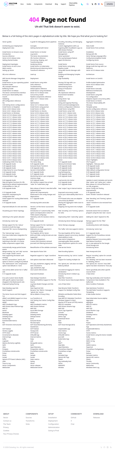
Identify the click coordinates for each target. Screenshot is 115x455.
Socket (4, 357)
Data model (90, 46)
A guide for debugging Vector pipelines (43, 42)
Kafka (88, 337)
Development (90, 93)
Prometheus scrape (64, 351)
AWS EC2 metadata (64, 304)
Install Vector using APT (66, 52)
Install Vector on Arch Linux (11, 66)
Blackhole (5, 312)
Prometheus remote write (11, 351)
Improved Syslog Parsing (10, 284)
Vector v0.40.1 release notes (11, 150)
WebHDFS (61, 365)
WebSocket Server (36, 367)
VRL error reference (8, 74)
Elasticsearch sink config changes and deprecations (42, 195)
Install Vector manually (94, 89)
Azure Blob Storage (36, 310)
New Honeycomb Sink (93, 251)
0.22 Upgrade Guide (65, 182)
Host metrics (62, 331)
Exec (59, 321)
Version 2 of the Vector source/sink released (41, 208)
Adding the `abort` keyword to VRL (97, 217)
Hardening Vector (36, 64)
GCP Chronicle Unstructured (11, 325)
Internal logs (6, 337)
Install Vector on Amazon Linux (12, 52)
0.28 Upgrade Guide (65, 174)
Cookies (6, 430)
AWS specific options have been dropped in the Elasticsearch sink (13, 281)
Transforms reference (37, 70)
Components (32, 414)
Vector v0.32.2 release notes (39, 141)
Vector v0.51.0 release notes (95, 156)
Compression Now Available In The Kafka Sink (97, 281)
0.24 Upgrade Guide (9, 180)
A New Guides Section (93, 294)
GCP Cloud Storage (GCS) (66, 325)
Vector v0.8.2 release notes (95, 111)
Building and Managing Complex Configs (69, 75)
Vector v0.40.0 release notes (95, 148)
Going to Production (65, 89)
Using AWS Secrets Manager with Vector (69, 71)
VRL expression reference (66, 93)
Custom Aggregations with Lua (68, 46)
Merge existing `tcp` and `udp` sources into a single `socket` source (15, 252)
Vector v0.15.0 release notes (39, 119)
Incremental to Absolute (10, 335)
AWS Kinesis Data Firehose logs (12, 306)
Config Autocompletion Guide (96, 58)
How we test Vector (64, 247)
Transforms (30, 421)
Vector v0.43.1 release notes (67, 152)
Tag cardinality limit (64, 361)
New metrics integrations (66, 239)
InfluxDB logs (34, 335)
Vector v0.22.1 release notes (67, 129)
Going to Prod (53, 430)
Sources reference (8, 56)
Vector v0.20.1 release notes (39, 127)
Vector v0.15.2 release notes (95, 119)
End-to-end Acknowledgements (68, 105)
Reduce (88, 353)
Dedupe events (35, 317)
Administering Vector (65, 87)
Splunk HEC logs (63, 357)
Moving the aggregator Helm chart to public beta (70, 204)
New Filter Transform (65, 278)
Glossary (89, 105)
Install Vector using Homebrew (40, 91)
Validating (5, 99)
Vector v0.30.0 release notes (39, 139)
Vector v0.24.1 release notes (11, 133)
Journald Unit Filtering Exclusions (41, 243)
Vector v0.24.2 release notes (39, 133)
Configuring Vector (92, 60)
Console (61, 312)
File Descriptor (35, 323)
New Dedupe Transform (38, 278)
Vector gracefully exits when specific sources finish (98, 271)
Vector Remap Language (66, 225)
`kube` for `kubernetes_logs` (39, 184)
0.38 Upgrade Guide (9, 168)
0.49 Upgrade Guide (9, 164)
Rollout (60, 97)
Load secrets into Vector (66, 180)
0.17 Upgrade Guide (37, 198)
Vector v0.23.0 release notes (39, 131)
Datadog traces (7, 317)
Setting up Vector (8, 70)
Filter (60, 323)
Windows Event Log (92, 367)
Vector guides (7, 42)
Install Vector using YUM (66, 111)
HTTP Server (34, 333)
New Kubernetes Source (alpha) (96, 298)
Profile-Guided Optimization (95, 82)
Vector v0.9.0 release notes (39, 113)
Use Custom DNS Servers (38, 270)
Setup (51, 414)
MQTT (60, 343)
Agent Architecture (64, 60)
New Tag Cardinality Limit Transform (98, 278)
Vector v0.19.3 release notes (95, 125)
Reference (61, 91)
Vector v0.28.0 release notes (11, 137)
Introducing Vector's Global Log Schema (68, 275)
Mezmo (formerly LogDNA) (11, 343)
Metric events (6, 68)
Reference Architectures (94, 91)
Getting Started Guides (10, 60)
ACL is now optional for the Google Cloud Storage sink (97, 244)
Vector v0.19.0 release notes (11, 125)
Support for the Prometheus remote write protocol (98, 236)
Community (76, 414)
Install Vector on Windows (11, 113)
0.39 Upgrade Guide (93, 166)
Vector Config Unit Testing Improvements (95, 189)
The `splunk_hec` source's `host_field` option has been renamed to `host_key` (99, 265)
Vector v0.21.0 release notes (67, 127)
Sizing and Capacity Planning (68, 103)
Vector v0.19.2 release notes (67, 125)
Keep (32, 339)
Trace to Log (6, 363)
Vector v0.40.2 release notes (39, 150)
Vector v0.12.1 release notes (11, 117)
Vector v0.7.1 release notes (39, 99)
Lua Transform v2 (36, 298)
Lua (59, 341)
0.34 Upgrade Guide (93, 168)
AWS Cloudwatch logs (9, 304)
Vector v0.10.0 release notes (11, 115)
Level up (33, 74)
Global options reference (38, 89)
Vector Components (9, 365)
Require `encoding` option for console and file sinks (98, 256)
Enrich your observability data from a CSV (70, 195)
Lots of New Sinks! (64, 284)
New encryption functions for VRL (13, 182)
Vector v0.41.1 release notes (95, 150)
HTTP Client (6, 333)
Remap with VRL (91, 54)
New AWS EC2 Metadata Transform (70, 298)
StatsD (60, 359)
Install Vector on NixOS (94, 101)
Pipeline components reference (40, 97)
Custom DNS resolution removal (41, 241)
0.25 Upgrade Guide (93, 176)
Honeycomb (34, 331)
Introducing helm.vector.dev (39, 203)
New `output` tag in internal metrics (70, 188)
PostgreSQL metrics (36, 349)
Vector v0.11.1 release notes (67, 115)
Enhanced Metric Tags (9, 176)
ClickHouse (34, 312)
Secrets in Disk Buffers (37, 170)
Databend (89, 312)
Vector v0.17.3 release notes (39, 123)
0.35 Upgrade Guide (65, 168)
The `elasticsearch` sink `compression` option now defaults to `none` (15, 265)
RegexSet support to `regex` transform (43, 255)
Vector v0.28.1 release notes (39, 137)
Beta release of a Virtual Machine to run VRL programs (98, 185)
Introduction (6, 54)
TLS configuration (92, 97)
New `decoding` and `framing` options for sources (98, 199)
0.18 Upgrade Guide (93, 192)
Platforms (89, 68)
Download (98, 414)
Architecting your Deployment (12, 46)
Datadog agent (7, 314)
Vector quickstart (64, 56)
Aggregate (89, 300)
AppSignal (89, 302)
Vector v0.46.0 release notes (39, 154)
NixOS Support (7, 290)
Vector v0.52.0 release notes (39, 158)
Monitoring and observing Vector (41, 68)
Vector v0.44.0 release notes (95, 152)
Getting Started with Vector (39, 48)
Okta (4, 347)
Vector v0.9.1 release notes (67, 113)
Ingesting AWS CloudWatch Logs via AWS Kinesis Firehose (70, 49)
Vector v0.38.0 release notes (39, 148)
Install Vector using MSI (94, 95)
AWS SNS (33, 308)
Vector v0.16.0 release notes (11, 121)
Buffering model (7, 89)
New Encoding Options (66, 251)
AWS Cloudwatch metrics (38, 304)
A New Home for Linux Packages (13, 170)
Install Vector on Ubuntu (38, 111)
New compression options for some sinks (70, 244)
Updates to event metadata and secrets (99, 180)
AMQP (4, 302)
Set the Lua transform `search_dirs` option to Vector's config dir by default (15, 261)
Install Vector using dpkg (66, 66)
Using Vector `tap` (64, 99)
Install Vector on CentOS (94, 78)
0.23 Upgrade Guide (37, 180)
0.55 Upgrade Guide (37, 160)
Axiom (4, 310)
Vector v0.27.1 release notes (95, 135)
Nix (3, 103)
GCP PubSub (6, 329)
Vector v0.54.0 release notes (95, 158)
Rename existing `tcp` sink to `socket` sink (70, 256)
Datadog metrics (91, 314)
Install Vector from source (94, 64)
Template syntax (91, 107)
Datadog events (35, 314)
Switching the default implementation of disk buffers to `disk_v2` (15, 185)
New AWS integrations (37, 239)
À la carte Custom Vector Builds (12, 278)
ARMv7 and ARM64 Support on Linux (14, 298)
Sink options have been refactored (41, 260)
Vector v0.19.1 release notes (39, 125)
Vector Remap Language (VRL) (96, 56)
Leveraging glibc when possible (68, 241)
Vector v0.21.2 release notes (11, 129)
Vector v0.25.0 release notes (67, 133)
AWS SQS (61, 308)
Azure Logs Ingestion (65, 310)
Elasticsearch (90, 319)
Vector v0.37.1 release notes (11, 148)
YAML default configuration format (97, 170)
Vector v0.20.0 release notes (11, 127)
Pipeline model (63, 68)
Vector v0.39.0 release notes (67, 148)
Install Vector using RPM (66, 109)
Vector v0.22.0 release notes (39, 129)
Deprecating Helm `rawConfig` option (70, 217)
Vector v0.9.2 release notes (95, 113)
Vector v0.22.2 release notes (95, 129)
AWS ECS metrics (91, 304)
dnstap (88, 317)
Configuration (53, 424)
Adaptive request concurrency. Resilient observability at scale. (71, 236)
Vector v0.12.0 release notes (95, 115)
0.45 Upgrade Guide (37, 164)
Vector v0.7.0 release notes (39, 93)
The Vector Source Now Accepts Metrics (71, 280)
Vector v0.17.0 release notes (67, 121)
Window (61, 367)
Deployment (34, 78)
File (87, 321)
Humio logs (62, 333)
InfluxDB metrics (64, 335)
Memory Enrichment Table (67, 164)
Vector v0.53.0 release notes (67, 158)
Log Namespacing (64, 172)
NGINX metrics (91, 345)
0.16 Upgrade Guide (9, 203)
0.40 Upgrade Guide (65, 166)
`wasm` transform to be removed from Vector (99, 204)
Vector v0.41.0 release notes (67, 150)
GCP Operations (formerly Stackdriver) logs (99, 326)
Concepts (33, 46)
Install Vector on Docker (38, 52)
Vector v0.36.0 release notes (39, 146)
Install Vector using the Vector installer (99, 335)
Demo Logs (62, 317)
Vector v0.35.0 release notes (95, 144)
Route (4, 355)
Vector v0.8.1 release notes (11, 111)
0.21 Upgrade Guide (65, 184)
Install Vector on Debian (10, 91)
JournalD (61, 337)
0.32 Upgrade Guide (9, 172)
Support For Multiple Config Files (69, 290)
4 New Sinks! (90, 274)
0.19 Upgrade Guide (9, 192)
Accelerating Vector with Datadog (97, 225)
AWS (31, 101)
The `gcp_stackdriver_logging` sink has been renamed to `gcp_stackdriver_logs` (43, 266)
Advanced (89, 87)
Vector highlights (92, 160)
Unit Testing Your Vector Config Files (42, 300)
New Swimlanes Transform (95, 288)
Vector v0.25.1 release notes (95, 133)
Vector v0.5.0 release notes (95, 70)
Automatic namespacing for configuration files (11, 195)
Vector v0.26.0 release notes (39, 135)
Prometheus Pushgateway (95, 349)
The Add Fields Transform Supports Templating (98, 291)
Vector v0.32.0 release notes (95, 139)
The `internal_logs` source (10, 233)
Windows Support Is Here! (67, 300)
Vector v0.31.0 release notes (67, 139)
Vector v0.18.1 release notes (95, 123)
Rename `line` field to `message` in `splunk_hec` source (41, 291)
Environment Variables (65, 95)
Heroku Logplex (7, 331)
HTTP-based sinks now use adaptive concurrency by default (70, 199)
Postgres (5, 349)
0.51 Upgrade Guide (65, 162)
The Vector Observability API (95, 103)
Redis (32, 353)
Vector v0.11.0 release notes (39, 115)
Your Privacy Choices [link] (11, 434)
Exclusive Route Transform (39, 166)
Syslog (32, 361)
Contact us (7, 421)
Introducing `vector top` (94, 229)
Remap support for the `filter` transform (96, 222)
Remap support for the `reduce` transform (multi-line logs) (12, 226)
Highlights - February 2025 (95, 164)
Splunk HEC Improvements (39, 192)
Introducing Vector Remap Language (70, 221)
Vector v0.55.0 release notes (11, 160)
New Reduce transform (94, 241)
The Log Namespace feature (67, 58)
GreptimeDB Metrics (93, 329)
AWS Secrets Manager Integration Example (13, 79)
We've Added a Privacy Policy (39, 294)
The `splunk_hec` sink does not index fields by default (70, 265)
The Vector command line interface (14, 93)
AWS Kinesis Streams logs (66, 306)
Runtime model (7, 84)
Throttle (89, 361)
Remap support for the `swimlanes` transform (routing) (42, 226)
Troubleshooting (35, 87)
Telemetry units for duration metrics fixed (42, 218)
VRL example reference (10, 87)
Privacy (6, 427)
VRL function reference (37, 58)
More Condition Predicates (95, 284)
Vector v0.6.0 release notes (95, 84)
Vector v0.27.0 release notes (67, 135)
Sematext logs (63, 355)
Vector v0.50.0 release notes (67, 156)
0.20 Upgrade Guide (9, 188)
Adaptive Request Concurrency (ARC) (98, 239)
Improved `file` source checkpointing (14, 229)
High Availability (63, 78)
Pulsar (88, 351)
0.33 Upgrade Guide (65, 170)
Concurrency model (36, 95)
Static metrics (34, 359)
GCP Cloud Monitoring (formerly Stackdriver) (41, 326)
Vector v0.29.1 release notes (11, 139)
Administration (54, 427)
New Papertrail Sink (36, 288)
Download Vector (64, 319)
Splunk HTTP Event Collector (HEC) (13, 359)
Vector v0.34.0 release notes (11, 144)
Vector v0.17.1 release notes (95, 121)
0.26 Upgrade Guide (65, 176)
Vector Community (92, 363)
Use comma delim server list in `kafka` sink (15, 271)
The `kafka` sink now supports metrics (71, 229)
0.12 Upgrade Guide (37, 221)
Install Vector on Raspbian (11, 107)
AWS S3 (88, 306)
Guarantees (62, 101)
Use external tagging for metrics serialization (69, 271)
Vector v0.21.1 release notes (95, 127)
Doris (32, 319)
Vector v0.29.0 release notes (95, 137)
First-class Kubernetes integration (13, 239)
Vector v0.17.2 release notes (11, 123)
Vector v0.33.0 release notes (67, 141)
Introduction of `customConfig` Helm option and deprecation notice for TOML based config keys (42, 213)
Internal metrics (35, 337)
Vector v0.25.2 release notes (11, 135)
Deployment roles (8, 48)
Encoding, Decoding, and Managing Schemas (70, 43)
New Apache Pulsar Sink (38, 251)
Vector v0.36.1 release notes (67, 146)
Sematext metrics (92, 355)
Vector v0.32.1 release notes (11, 141)
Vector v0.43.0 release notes (39, 152)
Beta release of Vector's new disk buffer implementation (43, 189)
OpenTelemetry (35, 347)
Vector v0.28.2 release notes (67, 137)
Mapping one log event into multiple (70, 207)
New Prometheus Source (10, 300)
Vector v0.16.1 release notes (39, 121)
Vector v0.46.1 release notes (67, 154)
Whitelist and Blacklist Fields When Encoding (69, 295)
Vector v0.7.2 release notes (39, 105)
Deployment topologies (10, 64)
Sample (32, 355)
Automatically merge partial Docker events (14, 248)
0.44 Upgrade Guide (9, 166)
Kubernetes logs (63, 339)
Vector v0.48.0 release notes (11, 156)
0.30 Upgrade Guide (93, 172)
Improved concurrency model (68, 192)
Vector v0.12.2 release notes (39, 117)
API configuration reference (11, 101)
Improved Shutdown (37, 274)
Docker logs (6, 319)
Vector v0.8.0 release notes (11, 109)
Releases (96, 417)
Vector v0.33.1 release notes (95, 141)
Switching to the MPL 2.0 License (13, 241)
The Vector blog (35, 162)
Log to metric (90, 339)
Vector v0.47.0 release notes (95, 154)
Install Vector (62, 64)
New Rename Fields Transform (68, 288)
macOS (4, 97)
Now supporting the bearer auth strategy (13, 256)
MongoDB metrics (36, 343)
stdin (4, 361)
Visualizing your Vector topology (13, 211)
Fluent (88, 323)
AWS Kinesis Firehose (37, 306)
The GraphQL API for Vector (39, 233)
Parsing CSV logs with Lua (67, 82)
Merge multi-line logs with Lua (96, 66)
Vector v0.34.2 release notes (67, 144)
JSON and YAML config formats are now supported (43, 236)
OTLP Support (91, 162)
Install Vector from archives (95, 48)
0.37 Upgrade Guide (37, 174)
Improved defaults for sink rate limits (14, 207)
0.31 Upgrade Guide (37, 172)
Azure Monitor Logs (92, 310)
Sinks (28, 424)
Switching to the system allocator (13, 217)
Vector (60, 160)
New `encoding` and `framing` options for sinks (71, 212)
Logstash (5, 341)
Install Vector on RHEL (37, 109)
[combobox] (87, 4)
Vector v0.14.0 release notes (11, 119)
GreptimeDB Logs (64, 329)
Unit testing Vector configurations (13, 105)
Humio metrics (91, 333)
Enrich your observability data (12, 95)
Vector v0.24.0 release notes (95, 131)
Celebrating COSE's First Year (12, 162)
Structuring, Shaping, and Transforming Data (38, 61)
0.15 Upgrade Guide (93, 207)
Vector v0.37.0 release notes (95, 146)
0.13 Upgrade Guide (9, 274)
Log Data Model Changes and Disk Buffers (41, 285)
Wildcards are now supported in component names (41, 230)
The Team (7, 424)
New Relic (61, 345)
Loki (31, 341)
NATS (4, 345)
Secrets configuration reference (96, 109)
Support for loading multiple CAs (69, 260)
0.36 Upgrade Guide (37, 168)
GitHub (73, 417)
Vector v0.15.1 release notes (67, 119)
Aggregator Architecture (94, 42)
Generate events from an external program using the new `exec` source (98, 212)
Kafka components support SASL (13, 243)
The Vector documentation (39, 56)
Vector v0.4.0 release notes (11, 58)
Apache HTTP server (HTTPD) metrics (70, 302)
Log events (34, 54)
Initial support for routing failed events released (15, 199)
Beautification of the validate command (43, 247)
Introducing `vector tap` (10, 221)
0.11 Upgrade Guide (93, 233)
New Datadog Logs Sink (10, 288)
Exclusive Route (35, 321)
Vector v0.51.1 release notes (11, 158)
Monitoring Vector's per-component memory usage (42, 177)
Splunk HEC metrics (92, 357)
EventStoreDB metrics (9, 321)
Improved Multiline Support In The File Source (43, 281)
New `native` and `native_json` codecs (98, 182)
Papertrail (89, 347)
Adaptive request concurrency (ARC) (98, 99)
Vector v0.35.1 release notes (11, 146)
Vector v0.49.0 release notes (39, 156)
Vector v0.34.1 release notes (39, 144)
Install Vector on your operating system (15, 82)
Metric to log (90, 341)
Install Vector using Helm (38, 82)
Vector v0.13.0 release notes (67, 117)
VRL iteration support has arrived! (41, 182)
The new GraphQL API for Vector (69, 233)
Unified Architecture (65, 84)
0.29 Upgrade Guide (9, 174)
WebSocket (90, 365)
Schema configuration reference (69, 107)
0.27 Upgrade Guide (93, 174)
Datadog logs (62, 314)
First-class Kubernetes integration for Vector (14, 236)
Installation (90, 52)
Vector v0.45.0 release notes (11, 154)
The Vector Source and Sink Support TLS (14, 295)
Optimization (34, 103)
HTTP (88, 331)
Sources (29, 417)
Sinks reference (35, 84)
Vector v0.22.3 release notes (11, 131)
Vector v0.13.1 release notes (95, 117)
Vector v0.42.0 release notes (11, 152)
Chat (72, 424)
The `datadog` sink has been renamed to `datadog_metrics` (98, 261)
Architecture (90, 74)
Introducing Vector (92, 247)
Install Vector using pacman (39, 107)
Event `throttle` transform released (97, 194)
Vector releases (35, 365)
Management (62, 54)
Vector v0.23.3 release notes (67, 131)
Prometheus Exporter (65, 349)
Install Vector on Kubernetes (39, 66)
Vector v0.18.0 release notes (67, 123)
